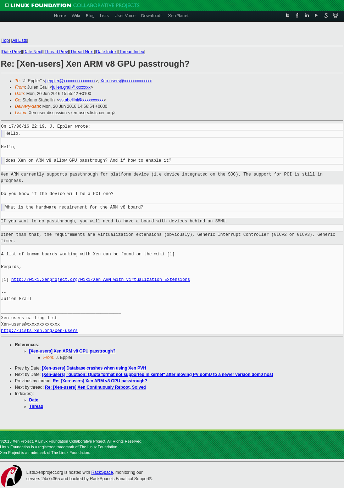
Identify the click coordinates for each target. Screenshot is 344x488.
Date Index (106, 51)
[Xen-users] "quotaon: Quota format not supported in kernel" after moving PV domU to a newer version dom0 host (157, 374)
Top (5, 40)
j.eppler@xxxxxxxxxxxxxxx (70, 80)
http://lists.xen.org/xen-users (39, 331)
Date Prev (11, 51)
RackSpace (102, 472)
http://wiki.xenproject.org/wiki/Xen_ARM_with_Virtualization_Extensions (100, 280)
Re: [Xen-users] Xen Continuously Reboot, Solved (95, 387)
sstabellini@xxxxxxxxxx (81, 100)
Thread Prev (56, 51)
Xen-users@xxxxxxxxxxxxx (126, 80)
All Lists (19, 40)
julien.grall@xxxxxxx (71, 87)
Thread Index (131, 51)
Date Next (32, 51)
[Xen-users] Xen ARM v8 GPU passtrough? (72, 351)
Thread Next (82, 51)
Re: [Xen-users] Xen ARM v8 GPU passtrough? (100, 380)
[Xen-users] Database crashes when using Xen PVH (94, 368)
